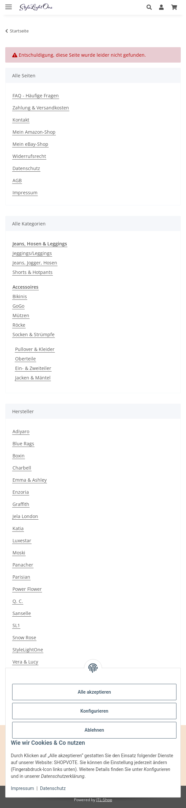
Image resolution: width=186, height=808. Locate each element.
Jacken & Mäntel (33, 378)
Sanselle (21, 613)
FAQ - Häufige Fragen (35, 95)
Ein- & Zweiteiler (33, 368)
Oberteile (25, 359)
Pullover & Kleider (35, 349)
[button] (151, 7)
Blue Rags (23, 443)
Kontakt (20, 120)
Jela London (25, 516)
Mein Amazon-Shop (34, 132)
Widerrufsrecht (29, 156)
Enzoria (20, 492)
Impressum (22, 788)
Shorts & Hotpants (32, 272)
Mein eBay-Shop (30, 144)
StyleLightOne (27, 649)
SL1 (16, 625)
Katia (18, 528)
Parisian (21, 577)
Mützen (20, 315)
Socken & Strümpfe (33, 334)
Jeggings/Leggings (32, 253)
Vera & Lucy (25, 662)
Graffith (20, 504)
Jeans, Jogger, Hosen (34, 263)
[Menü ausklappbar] (8, 4)
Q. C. (17, 601)
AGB (17, 180)
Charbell (21, 468)
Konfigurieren (94, 711)
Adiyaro (20, 431)
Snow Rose (24, 637)
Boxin (18, 455)
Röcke (18, 325)
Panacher (22, 565)
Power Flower (27, 589)
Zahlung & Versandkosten (40, 108)
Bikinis (19, 296)
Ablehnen (94, 730)
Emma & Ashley (29, 480)
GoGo (18, 306)
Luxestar (21, 540)
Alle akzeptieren (94, 692)
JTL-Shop (104, 799)
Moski (18, 552)
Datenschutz (53, 788)
